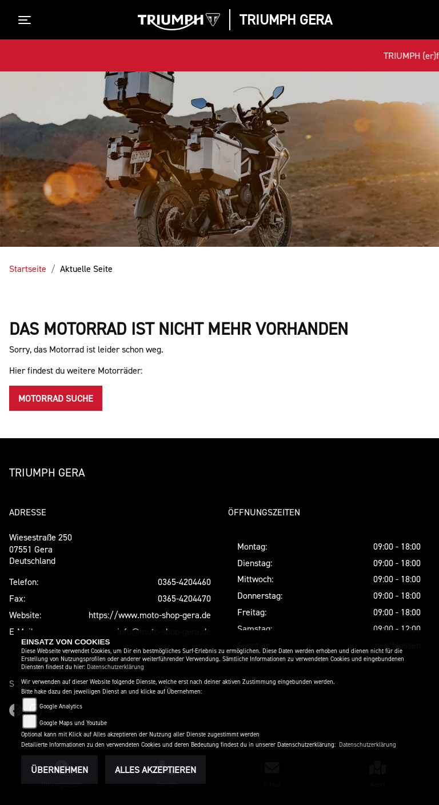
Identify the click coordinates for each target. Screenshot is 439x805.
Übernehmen (59, 769)
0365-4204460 (184, 581)
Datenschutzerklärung (115, 667)
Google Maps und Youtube (73, 723)
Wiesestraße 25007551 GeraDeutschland (40, 549)
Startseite (27, 268)
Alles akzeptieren (155, 769)
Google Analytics (60, 706)
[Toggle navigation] (26, 20)
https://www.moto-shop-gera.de (150, 614)
